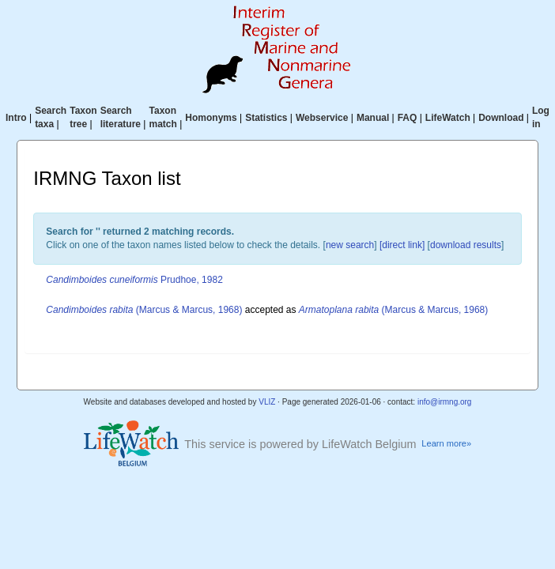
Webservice (322, 117)
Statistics (266, 117)
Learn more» (446, 443)
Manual (373, 117)
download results (465, 245)
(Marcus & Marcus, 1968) (144, 309)
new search (350, 245)
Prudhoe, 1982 (134, 279)
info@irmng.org (444, 402)
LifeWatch (447, 117)
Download (500, 117)
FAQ (407, 117)
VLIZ (267, 402)
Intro (16, 117)
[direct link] (402, 245)
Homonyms (210, 117)
